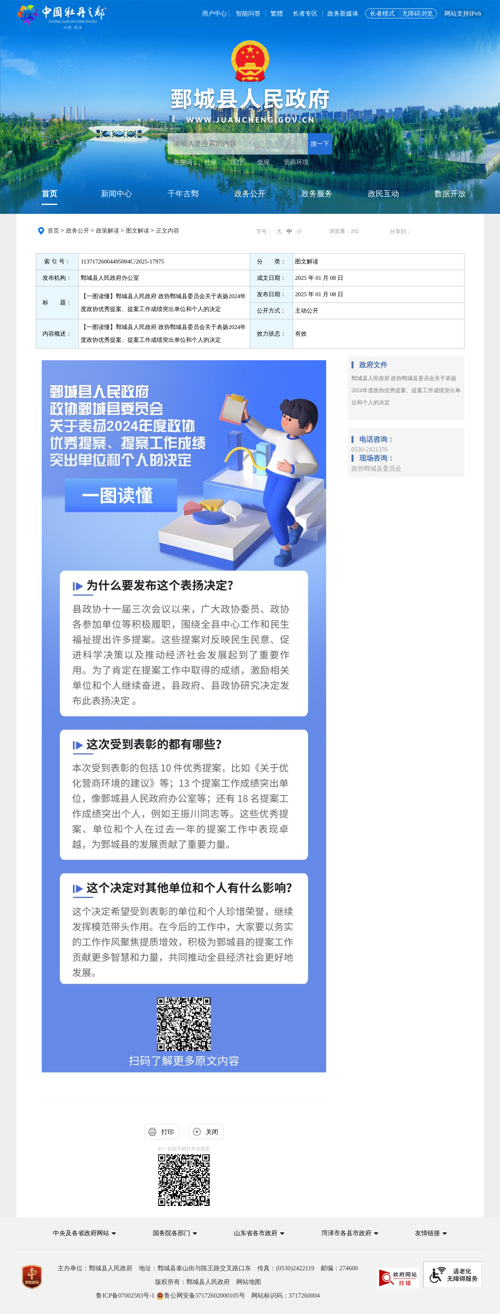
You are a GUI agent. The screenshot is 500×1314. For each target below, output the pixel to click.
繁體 (276, 13)
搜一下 (320, 143)
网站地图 (248, 1281)
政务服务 (316, 193)
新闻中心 (116, 193)
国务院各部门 (172, 1233)
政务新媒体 (343, 13)
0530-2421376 (370, 449)
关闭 (212, 1132)
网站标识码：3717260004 (208, 1295)
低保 (263, 162)
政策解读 (107, 231)
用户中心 (214, 13)
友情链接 (427, 1233)
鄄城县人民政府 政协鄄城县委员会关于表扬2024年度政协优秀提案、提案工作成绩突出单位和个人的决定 (406, 390)
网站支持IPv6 (462, 13)
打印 (167, 1132)
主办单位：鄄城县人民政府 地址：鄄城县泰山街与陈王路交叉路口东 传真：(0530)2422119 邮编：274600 (208, 1268)
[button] (84, 1233)
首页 (49, 193)
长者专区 (305, 13)
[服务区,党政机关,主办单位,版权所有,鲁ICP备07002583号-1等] (250, 1281)
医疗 (237, 162)
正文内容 (167, 231)
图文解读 (137, 231)
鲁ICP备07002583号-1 (125, 1295)
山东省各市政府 (255, 1233)
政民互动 (383, 193)
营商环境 (296, 162)
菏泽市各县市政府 (346, 1233)
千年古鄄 (183, 193)
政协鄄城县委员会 (376, 468)
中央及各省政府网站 (81, 1233)
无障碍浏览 (417, 13)
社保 (210, 162)
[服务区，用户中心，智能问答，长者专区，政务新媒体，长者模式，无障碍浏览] (332, 13)
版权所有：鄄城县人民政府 (208, 1281)
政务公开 (249, 193)
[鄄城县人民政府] (250, 104)
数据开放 (450, 193)
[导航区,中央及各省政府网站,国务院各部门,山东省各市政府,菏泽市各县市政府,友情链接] (250, 1239)
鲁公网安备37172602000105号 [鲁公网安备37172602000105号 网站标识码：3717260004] (200, 1295)
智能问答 (248, 13)
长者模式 (382, 13)
